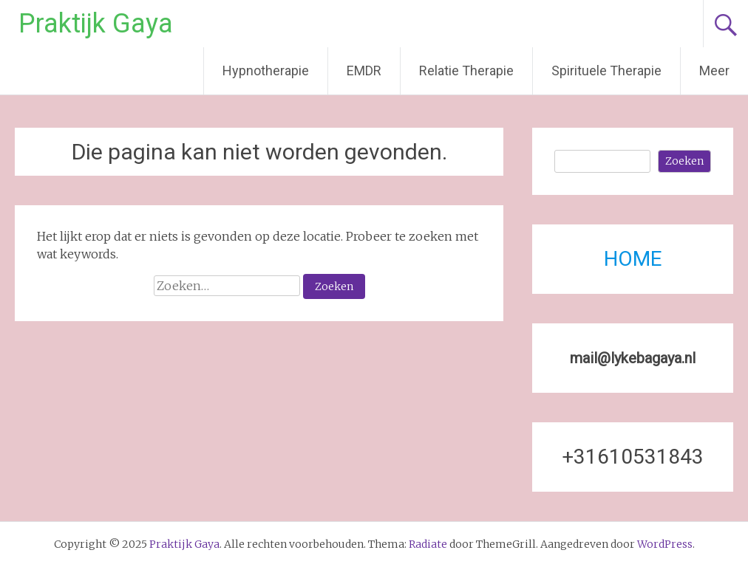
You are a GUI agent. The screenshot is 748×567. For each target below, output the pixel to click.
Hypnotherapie (265, 70)
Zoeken (684, 161)
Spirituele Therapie (606, 70)
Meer (714, 70)
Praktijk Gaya (95, 23)
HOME (633, 259)
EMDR (364, 70)
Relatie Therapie (466, 70)
